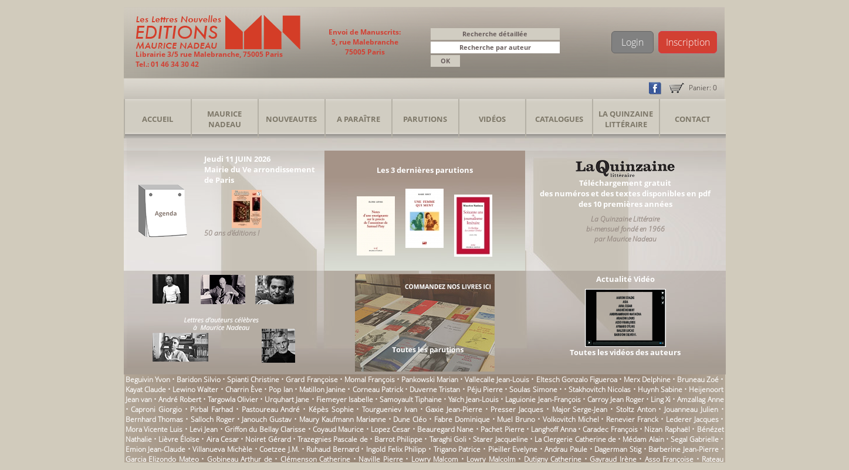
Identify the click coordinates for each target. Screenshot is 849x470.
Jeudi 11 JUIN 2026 (237, 159)
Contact (693, 119)
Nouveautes (291, 119)
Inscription (688, 42)
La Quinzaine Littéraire (625, 119)
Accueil (157, 119)
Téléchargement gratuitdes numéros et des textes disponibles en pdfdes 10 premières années (625, 193)
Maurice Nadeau (224, 119)
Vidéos (492, 119)
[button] (552, 48)
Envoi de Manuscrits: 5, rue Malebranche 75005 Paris (365, 42)
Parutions (425, 119)
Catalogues (559, 119)
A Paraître (358, 119)
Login (632, 42)
